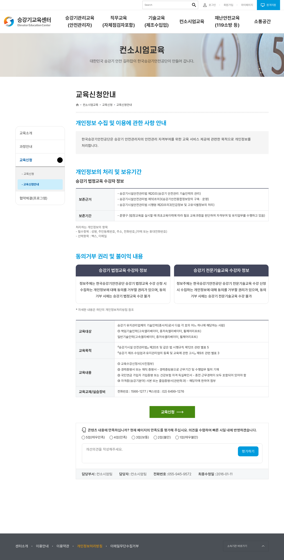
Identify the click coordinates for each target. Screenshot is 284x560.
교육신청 (27, 162)
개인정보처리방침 (89, 546)
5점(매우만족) (95, 437)
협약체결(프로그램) (33, 198)
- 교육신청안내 (30, 184)
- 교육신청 (28, 174)
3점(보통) (142, 437)
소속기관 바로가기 (237, 546)
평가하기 (248, 451)
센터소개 (21, 546)
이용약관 (63, 546)
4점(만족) (120, 437)
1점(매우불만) (189, 437)
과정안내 (26, 146)
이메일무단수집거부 (124, 546)
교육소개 (26, 133)
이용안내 (42, 546)
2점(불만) (164, 437)
